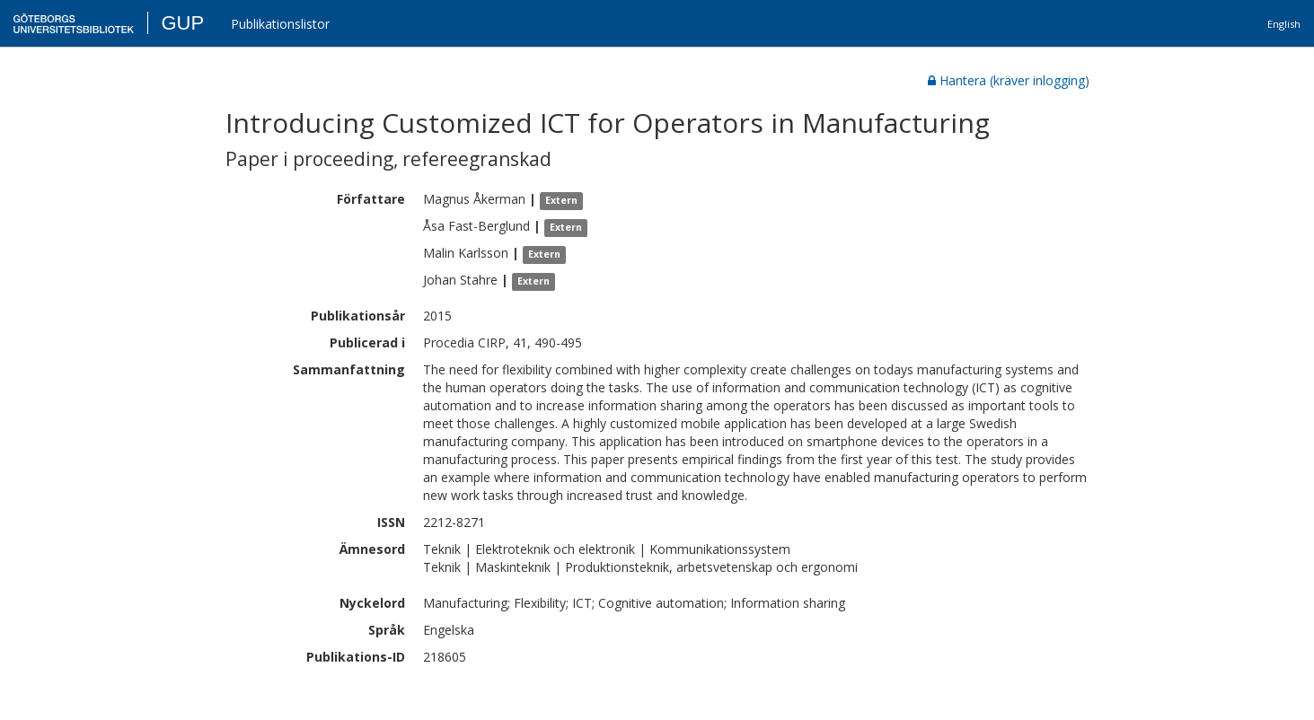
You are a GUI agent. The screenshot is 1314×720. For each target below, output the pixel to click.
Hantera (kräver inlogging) (1008, 80)
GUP (182, 23)
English (1284, 24)
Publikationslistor (280, 23)
